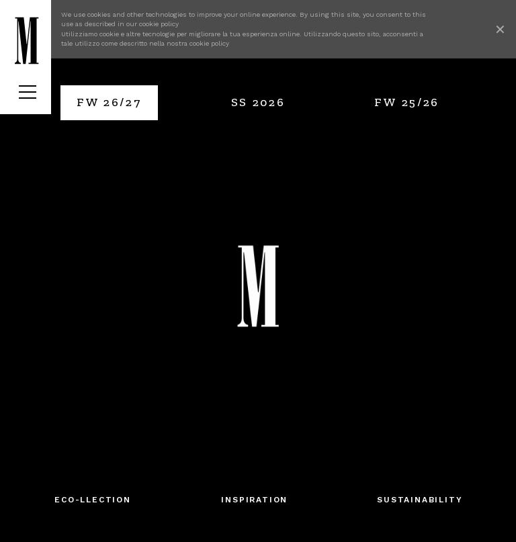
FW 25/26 (406, 102)
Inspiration (254, 499)
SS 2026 (258, 102)
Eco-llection (92, 499)
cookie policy (159, 24)
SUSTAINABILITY (419, 499)
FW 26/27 (109, 102)
